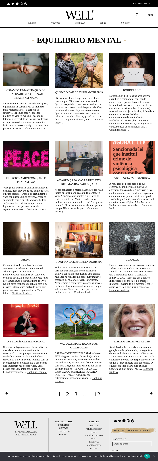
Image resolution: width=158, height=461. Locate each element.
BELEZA (94, 439)
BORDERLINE (132, 90)
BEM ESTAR (94, 426)
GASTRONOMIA (94, 445)
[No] (154, 456)
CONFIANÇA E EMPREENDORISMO (79, 261)
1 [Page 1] (60, 394)
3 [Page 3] (77, 394)
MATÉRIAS (80, 23)
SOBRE (103, 23)
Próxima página (151, 393)
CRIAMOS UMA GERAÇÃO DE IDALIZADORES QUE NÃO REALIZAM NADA (25, 94)
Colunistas (64, 431)
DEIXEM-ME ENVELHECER (132, 341)
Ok (147, 456)
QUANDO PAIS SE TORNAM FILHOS (79, 92)
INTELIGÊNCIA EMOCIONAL (26, 341)
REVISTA (32, 23)
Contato (125, 23)
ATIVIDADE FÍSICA (94, 429)
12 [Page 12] (98, 394)
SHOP (150, 15)
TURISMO (94, 448)
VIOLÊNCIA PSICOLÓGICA (132, 178)
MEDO (25, 259)
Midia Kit (64, 434)
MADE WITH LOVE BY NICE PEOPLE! (132, 431)
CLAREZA (132, 259)
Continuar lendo (35, 128)
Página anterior (6, 393)
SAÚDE (94, 432)
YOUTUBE (55, 23)
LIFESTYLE (94, 442)
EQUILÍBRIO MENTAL (94, 435)
